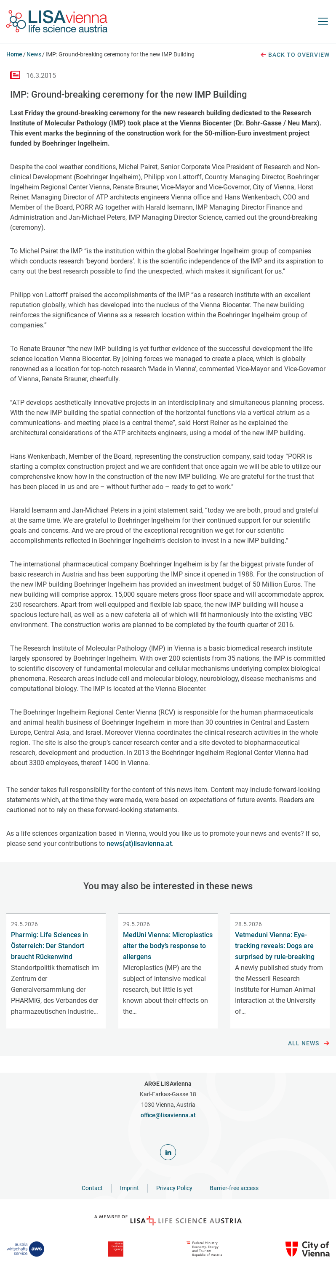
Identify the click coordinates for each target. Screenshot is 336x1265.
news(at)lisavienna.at (139, 844)
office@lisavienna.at (168, 1115)
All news (309, 1043)
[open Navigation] (323, 21)
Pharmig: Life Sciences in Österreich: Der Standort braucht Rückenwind (49, 946)
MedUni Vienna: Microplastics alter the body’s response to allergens (168, 946)
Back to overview (295, 55)
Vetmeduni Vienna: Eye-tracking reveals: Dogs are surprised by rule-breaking (275, 946)
